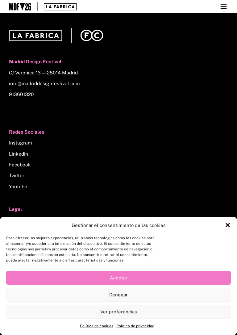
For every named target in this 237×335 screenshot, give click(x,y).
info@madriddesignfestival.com (44, 83)
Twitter (16, 175)
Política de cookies (96, 326)
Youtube (18, 187)
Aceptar (118, 277)
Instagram (20, 143)
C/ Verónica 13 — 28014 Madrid (43, 73)
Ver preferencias (118, 311)
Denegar (118, 294)
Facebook (20, 165)
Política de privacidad (135, 326)
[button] (228, 225)
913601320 (21, 94)
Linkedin (18, 154)
